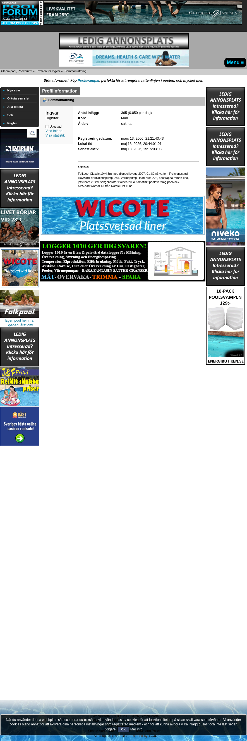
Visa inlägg (54, 131)
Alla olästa (15, 106)
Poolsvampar (88, 80)
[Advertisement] (19, 530)
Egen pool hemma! (20, 320)
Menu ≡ (235, 62)
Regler (12, 123)
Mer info (136, 729)
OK (123, 729)
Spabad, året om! (19, 325)
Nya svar (13, 90)
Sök (10, 115)
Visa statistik (55, 135)
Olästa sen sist (18, 98)
